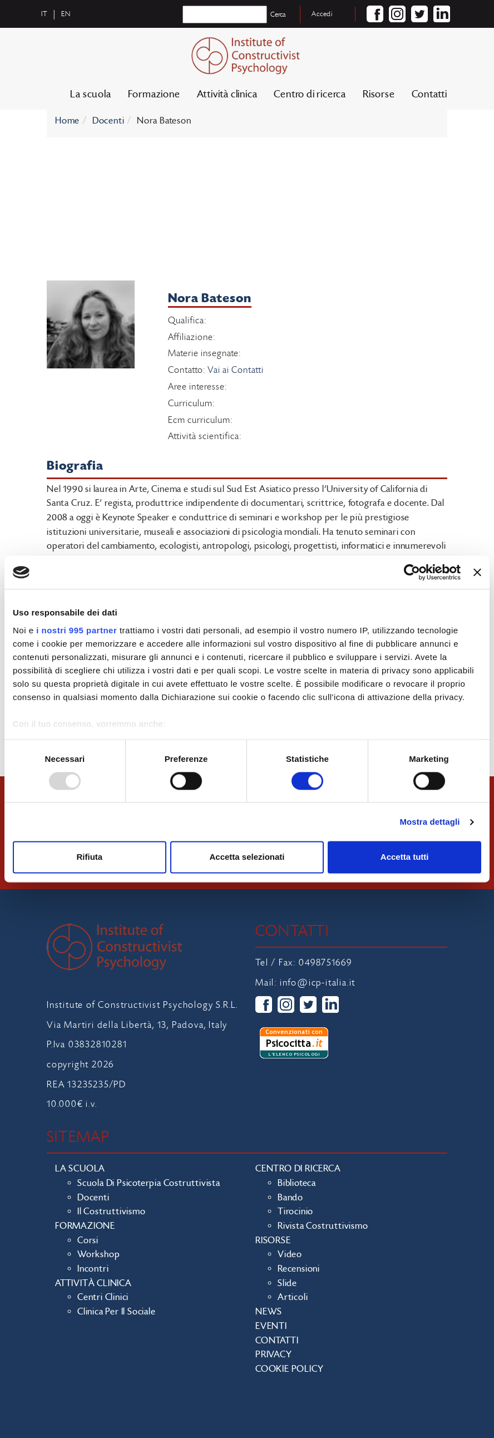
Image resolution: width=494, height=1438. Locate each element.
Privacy (273, 1354)
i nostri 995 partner (76, 630)
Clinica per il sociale (116, 1311)
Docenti (108, 120)
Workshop (98, 1254)
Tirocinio (295, 1211)
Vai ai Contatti (236, 370)
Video (290, 1254)
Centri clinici (103, 1297)
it (44, 13)
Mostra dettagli (429, 821)
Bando (290, 1197)
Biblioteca (297, 1183)
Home (67, 120)
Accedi (322, 13)
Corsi (87, 1240)
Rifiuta (89, 857)
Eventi (271, 1326)
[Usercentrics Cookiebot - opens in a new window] (412, 572)
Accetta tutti (405, 857)
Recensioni (299, 1268)
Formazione (154, 94)
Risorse (379, 94)
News (268, 1311)
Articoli (293, 1297)
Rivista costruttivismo (323, 1226)
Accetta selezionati (246, 857)
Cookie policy (289, 1369)
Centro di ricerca (310, 94)
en (66, 13)
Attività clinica (227, 94)
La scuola (90, 94)
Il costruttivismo (111, 1211)
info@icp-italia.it (317, 982)
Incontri (92, 1268)
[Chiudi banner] (477, 572)
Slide (287, 1283)
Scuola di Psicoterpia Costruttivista (148, 1183)
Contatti (429, 94)
